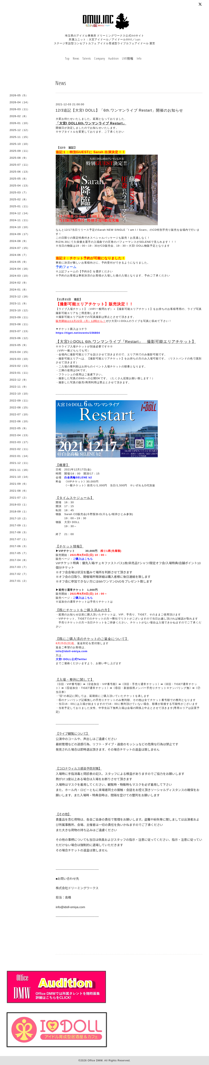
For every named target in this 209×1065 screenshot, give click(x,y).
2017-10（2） (19, 518)
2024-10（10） (20, 227)
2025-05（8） (19, 178)
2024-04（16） (20, 268)
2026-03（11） (20, 109)
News (76, 58)
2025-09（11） (20, 150)
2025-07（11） (20, 164)
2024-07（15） (20, 247)
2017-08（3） (19, 532)
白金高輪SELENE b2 (78, 477)
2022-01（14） (20, 456)
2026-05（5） (19, 95)
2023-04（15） (20, 352)
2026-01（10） (20, 123)
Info (139, 58)
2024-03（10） (20, 275)
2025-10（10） (20, 143)
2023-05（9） (19, 345)
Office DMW (95, 1060)
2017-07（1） (19, 539)
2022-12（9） (19, 379)
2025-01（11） (20, 206)
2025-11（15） (20, 137)
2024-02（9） (19, 282)
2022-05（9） (19, 428)
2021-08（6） (19, 490)
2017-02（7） (19, 573)
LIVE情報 (127, 58)
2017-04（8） (19, 560)
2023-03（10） (20, 358)
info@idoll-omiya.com (71, 651)
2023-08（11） (20, 324)
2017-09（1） (19, 525)
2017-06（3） (19, 546)
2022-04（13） (20, 435)
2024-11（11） (20, 220)
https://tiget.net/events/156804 (78, 332)
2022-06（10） (20, 421)
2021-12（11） (20, 462)
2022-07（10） (20, 414)
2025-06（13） (20, 171)
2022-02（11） (20, 449)
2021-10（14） (20, 476)
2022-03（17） (20, 442)
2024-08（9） (19, 241)
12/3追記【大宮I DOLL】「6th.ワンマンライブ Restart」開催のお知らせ (119, 110)
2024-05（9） (19, 261)
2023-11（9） (19, 303)
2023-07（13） (20, 331)
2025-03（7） (19, 192)
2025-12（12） (20, 130)
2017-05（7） (19, 553)
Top (67, 58)
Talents (86, 58)
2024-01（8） (19, 289)
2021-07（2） (19, 497)
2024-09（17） (20, 234)
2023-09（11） (20, 317)
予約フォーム (66, 267)
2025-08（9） (19, 157)
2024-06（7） (19, 254)
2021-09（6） (19, 483)
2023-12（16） (20, 296)
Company (99, 58)
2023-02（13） (20, 365)
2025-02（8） (19, 199)
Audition (113, 58)
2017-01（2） (19, 580)
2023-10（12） (20, 310)
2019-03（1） (19, 504)
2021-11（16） (20, 469)
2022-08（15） (20, 407)
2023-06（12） (20, 338)
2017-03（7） (19, 567)
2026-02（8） (19, 116)
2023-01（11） (20, 372)
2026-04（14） (20, 102)
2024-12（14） (20, 213)
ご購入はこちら (83, 558)
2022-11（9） (19, 386)
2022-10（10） (20, 393)
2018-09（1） (19, 511)
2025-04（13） (20, 185)
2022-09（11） (20, 400)
